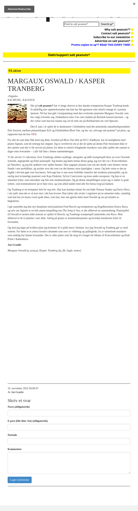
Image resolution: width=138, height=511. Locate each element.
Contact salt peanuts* (117, 33)
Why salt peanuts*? (118, 29)
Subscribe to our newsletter (113, 37)
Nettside (12, 435)
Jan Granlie (17, 392)
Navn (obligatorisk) (19, 406)
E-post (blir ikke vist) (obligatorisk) (28, 421)
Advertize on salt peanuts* (114, 41)
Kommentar (15, 449)
